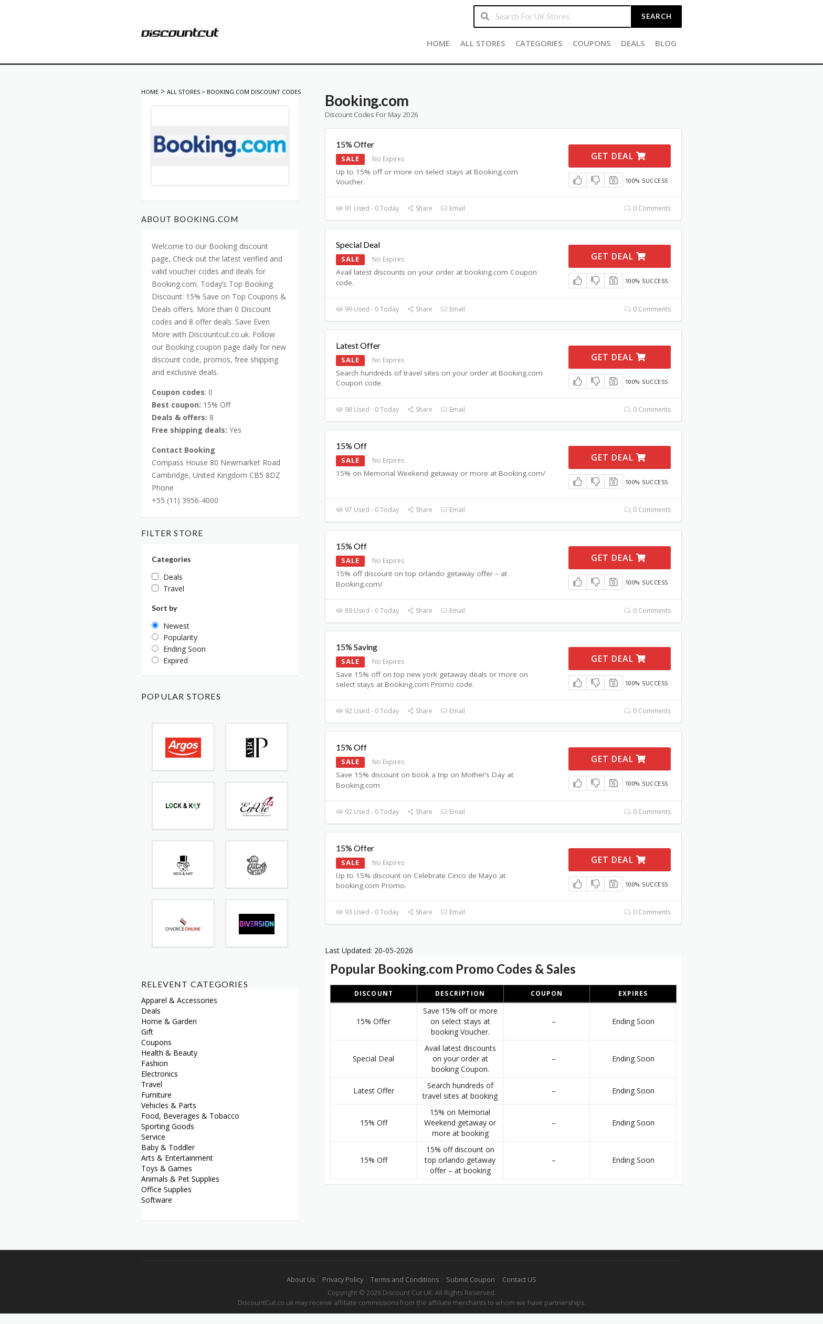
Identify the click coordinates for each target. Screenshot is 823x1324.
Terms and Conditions (405, 1279)
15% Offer (355, 144)
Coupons (591, 43)
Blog (666, 43)
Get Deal (618, 156)
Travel (151, 1084)
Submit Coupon (470, 1279)
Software (156, 1200)
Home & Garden (169, 1021)
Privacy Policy (342, 1279)
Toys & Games (166, 1168)
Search (656, 16)
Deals (633, 43)
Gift (147, 1032)
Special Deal (358, 244)
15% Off (351, 446)
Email (452, 208)
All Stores (482, 43)
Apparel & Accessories (179, 1000)
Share (419, 208)
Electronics (159, 1074)
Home (438, 43)
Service (153, 1137)
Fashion (154, 1063)
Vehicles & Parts (168, 1105)
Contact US (519, 1279)
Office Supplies (166, 1189)
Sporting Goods (167, 1126)
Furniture (156, 1095)
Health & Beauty (169, 1053)
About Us (301, 1279)
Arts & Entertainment (177, 1158)
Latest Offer (358, 345)
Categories (538, 43)
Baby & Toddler (168, 1147)
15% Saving (356, 647)
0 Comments (647, 208)
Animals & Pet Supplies (180, 1179)
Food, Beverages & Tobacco (190, 1116)
